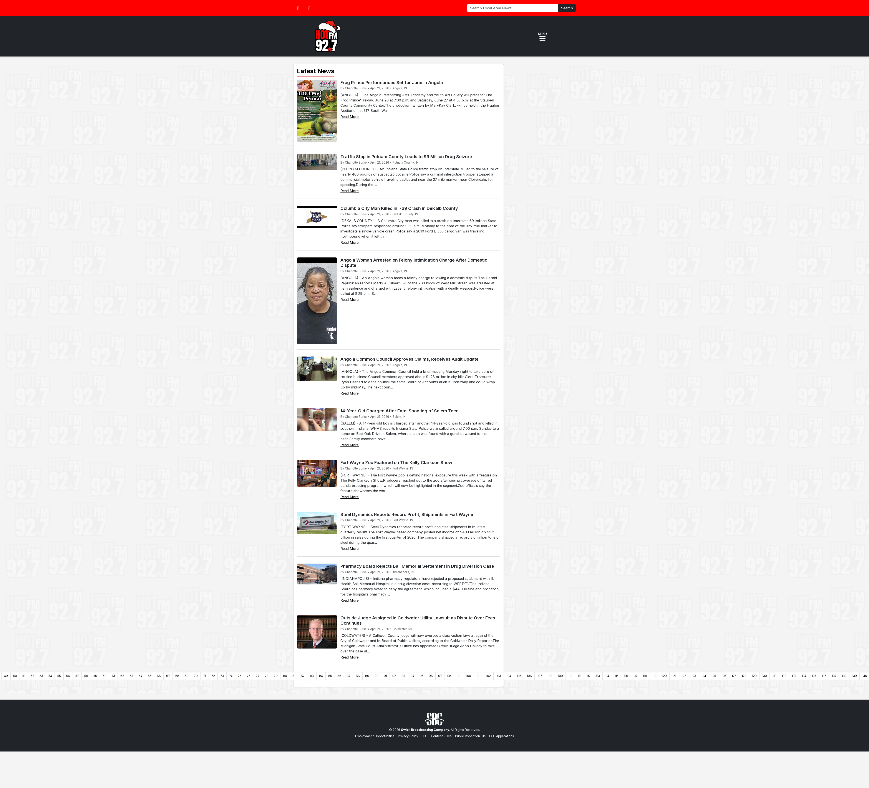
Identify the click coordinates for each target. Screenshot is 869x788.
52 (32, 676)
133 (794, 676)
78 (267, 676)
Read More (349, 116)
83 (312, 676)
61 (113, 676)
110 (570, 676)
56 (68, 676)
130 (764, 676)
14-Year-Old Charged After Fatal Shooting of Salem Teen (399, 410)
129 (754, 676)
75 (239, 676)
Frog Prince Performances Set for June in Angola (391, 82)
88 (358, 676)
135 (814, 676)
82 (303, 676)
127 (734, 676)
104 (508, 676)
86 (339, 676)
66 (159, 676)
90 (376, 676)
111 (579, 676)
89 (367, 676)
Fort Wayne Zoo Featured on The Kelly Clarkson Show (396, 462)
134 (804, 676)
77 (257, 676)
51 (23, 676)
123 (694, 676)
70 (196, 676)
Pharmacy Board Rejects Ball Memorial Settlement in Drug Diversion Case (417, 566)
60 (104, 676)
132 (784, 676)
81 (293, 676)
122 (684, 676)
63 (131, 676)
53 (41, 676)
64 (140, 676)
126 (723, 676)
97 (440, 676)
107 (539, 676)
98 (449, 676)
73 (222, 676)
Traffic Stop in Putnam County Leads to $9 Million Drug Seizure (406, 156)
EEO (425, 736)
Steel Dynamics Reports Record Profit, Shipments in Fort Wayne (406, 514)
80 (285, 676)
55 (59, 676)
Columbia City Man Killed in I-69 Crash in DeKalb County (399, 208)
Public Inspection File (470, 736)
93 (403, 676)
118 (645, 676)
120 (664, 676)
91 (385, 676)
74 (230, 676)
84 (321, 676)
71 (204, 676)
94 (412, 676)
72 (213, 676)
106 (529, 676)
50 (15, 676)
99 (459, 676)
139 (854, 676)
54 (50, 676)
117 (635, 676)
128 (744, 676)
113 (598, 676)
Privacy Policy (408, 736)
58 (86, 676)
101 (478, 676)
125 (713, 676)
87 (348, 676)
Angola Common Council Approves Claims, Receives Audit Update (409, 359)
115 (617, 676)
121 (674, 676)
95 (421, 676)
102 (488, 676)
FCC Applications (501, 736)
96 (431, 676)
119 (654, 676)
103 (498, 676)
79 (276, 676)
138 (844, 676)
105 (519, 676)
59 (95, 676)
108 (549, 676)
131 (774, 676)
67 (168, 676)
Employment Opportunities (375, 736)
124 (704, 676)
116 (626, 676)
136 (824, 676)
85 (330, 676)
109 (560, 676)
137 (834, 676)
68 (177, 676)
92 (394, 676)
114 (607, 676)
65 (149, 676)
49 (6, 676)
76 (248, 676)
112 (588, 676)
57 (77, 676)
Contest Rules (441, 736)
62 (122, 676)
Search (567, 8)
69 (187, 676)
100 (468, 676)
